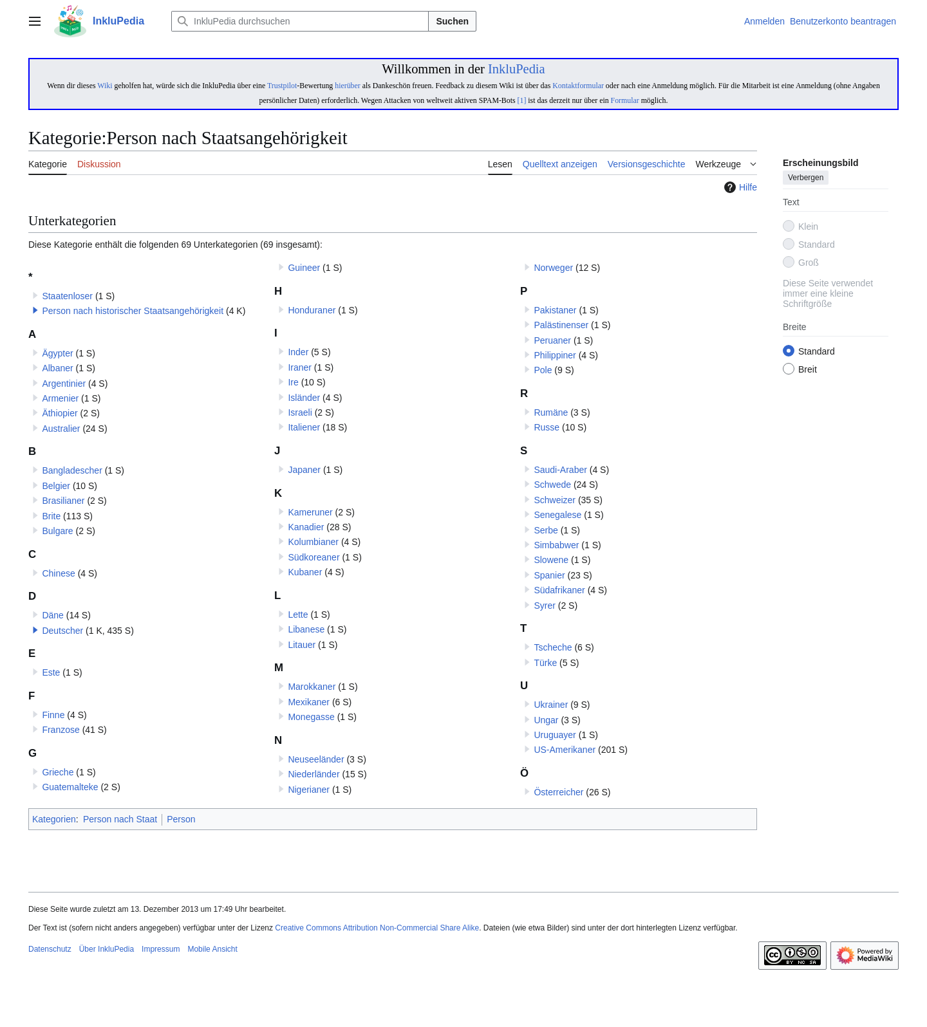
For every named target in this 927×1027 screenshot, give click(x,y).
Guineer (304, 268)
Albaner (57, 368)
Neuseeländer (316, 759)
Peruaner (552, 340)
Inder (298, 352)
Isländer (304, 398)
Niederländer (313, 774)
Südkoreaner (313, 557)
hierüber (347, 85)
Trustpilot (282, 85)
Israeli (300, 412)
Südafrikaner (559, 590)
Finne (53, 715)
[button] (35, 310)
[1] (522, 100)
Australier (61, 428)
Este (51, 672)
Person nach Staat (120, 819)
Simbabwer (556, 545)
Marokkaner (311, 686)
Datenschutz (49, 949)
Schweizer (555, 500)
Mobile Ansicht (212, 949)
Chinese (58, 573)
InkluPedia (516, 69)
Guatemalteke (70, 787)
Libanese (306, 629)
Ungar (546, 720)
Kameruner (310, 512)
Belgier (56, 486)
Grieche (57, 772)
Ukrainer (551, 704)
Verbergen (805, 178)
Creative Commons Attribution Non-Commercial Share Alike (377, 927)
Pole (543, 370)
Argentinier (64, 383)
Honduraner (311, 310)
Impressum (161, 949)
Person (181, 819)
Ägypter (57, 353)
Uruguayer (555, 735)
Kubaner (305, 572)
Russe (546, 427)
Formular (625, 100)
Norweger (553, 268)
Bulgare (57, 531)
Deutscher (62, 630)
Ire (293, 382)
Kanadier (306, 527)
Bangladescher (72, 470)
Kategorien (54, 819)
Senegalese (557, 515)
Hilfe (739, 187)
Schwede (552, 484)
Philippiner (555, 355)
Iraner (300, 367)
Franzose (60, 730)
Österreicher (558, 792)
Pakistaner (555, 310)
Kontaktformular (578, 85)
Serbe (545, 530)
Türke (545, 663)
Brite (51, 516)
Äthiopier (59, 413)
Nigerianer (309, 789)
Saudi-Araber (560, 470)
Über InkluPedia (106, 949)
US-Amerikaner (564, 750)
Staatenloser (67, 296)
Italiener (304, 427)
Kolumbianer (313, 542)
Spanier (549, 575)
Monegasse (311, 717)
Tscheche (553, 647)
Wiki (104, 85)
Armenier (60, 398)
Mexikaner (309, 702)
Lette (298, 614)
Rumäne (551, 412)
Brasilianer (63, 500)
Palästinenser (561, 325)
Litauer (301, 645)
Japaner (304, 470)
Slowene (551, 560)
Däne (52, 615)
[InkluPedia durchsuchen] (300, 21)
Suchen (452, 21)
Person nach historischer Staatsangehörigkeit (132, 311)
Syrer (544, 605)
